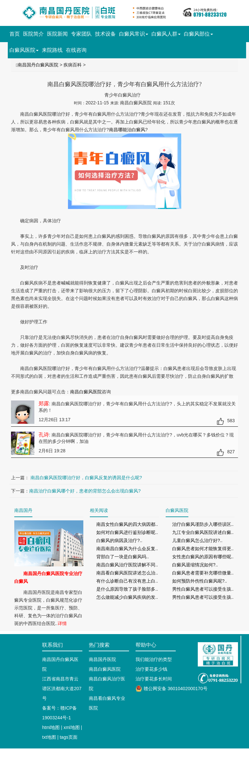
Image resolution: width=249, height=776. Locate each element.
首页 (14, 34)
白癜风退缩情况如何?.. (195, 564)
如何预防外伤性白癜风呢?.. (199, 581)
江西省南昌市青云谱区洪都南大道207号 (61, 688)
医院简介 (33, 34)
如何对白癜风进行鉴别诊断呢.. (127, 532)
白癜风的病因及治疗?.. (119, 540)
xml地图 (72, 727)
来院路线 (52, 50)
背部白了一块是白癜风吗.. (122, 556)
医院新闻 (57, 34)
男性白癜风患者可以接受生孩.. (203, 589)
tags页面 (68, 737)
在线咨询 (76, 50)
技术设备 (105, 34)
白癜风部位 (198, 34)
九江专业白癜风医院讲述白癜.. (203, 532)
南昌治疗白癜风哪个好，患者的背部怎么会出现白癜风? (85, 490)
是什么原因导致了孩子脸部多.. (127, 589)
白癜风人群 (166, 34)
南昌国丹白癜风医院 (38, 64)
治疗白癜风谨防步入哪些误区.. (203, 524)
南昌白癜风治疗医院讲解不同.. (127, 564)
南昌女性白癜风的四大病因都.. (127, 524)
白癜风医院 (24, 50)
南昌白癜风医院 (86, 391)
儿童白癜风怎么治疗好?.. (197, 540)
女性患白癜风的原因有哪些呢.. (203, 556)
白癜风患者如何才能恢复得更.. (203, 548)
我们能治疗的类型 (154, 659)
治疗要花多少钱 (151, 669)
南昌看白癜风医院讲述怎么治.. (127, 572)
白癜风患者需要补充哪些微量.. (203, 572)
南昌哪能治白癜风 (127, 129)
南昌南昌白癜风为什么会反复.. (127, 548)
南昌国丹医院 (102, 659)
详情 (62, 623)
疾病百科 (73, 64)
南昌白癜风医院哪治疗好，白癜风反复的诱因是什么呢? (85, 477)
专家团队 (81, 34)
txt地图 (49, 737)
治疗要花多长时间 (154, 678)
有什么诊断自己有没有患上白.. (127, 581)
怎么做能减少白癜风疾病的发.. (127, 597)
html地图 (51, 727)
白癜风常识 (133, 34)
